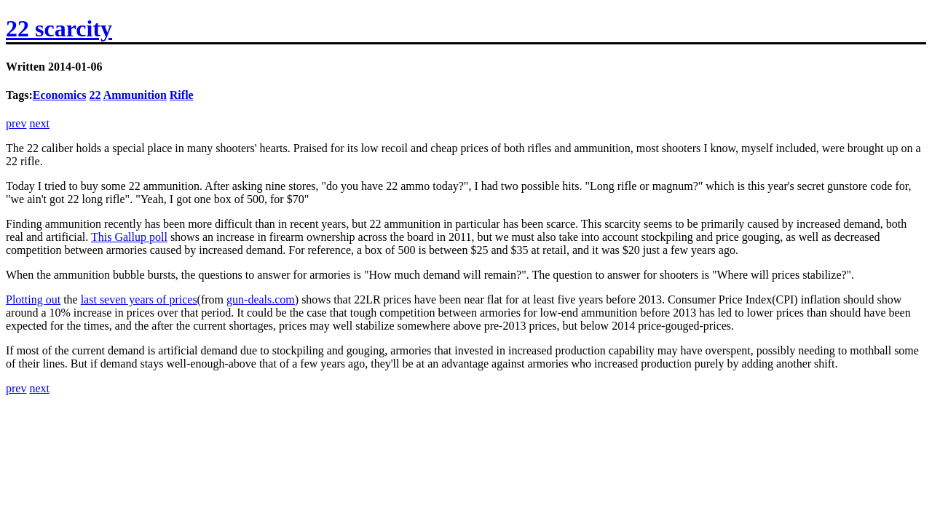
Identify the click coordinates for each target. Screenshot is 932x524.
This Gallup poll (129, 237)
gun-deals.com (260, 299)
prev (16, 123)
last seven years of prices (139, 299)
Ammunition (135, 95)
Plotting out (33, 299)
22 (95, 95)
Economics (60, 95)
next (39, 123)
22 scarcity (59, 28)
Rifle (182, 95)
